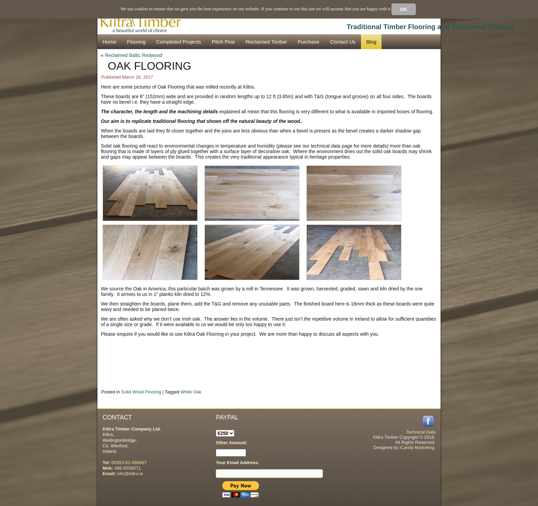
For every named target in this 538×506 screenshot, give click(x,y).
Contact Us (342, 42)
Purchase (308, 42)
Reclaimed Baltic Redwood (133, 55)
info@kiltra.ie (130, 473)
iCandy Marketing (416, 447)
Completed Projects (178, 42)
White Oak (190, 391)
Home (109, 42)
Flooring (136, 42)
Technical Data (420, 432)
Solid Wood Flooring (141, 391)
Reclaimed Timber (266, 42)
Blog (371, 42)
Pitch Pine (223, 42)
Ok (403, 9)
